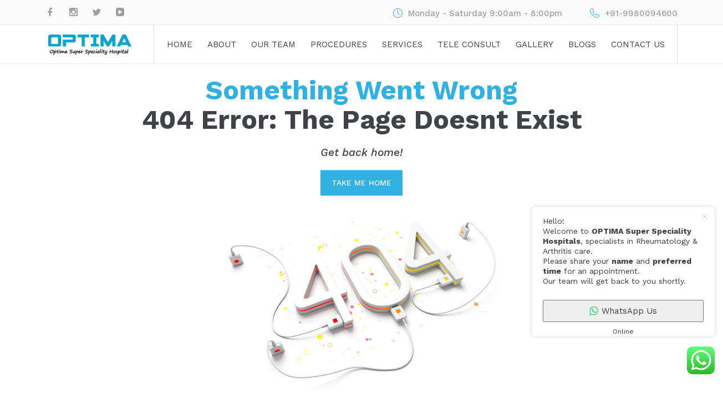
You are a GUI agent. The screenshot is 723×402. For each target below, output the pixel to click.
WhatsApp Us (623, 311)
